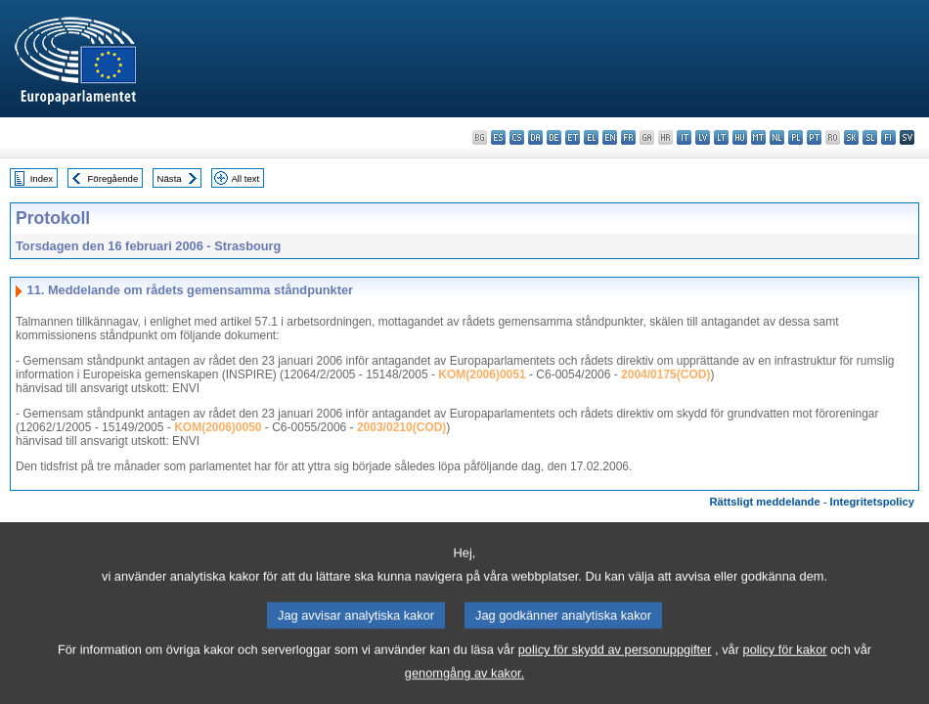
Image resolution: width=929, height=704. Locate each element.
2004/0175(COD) (665, 374)
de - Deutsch (554, 137)
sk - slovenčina (851, 137)
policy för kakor (785, 666)
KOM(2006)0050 (217, 427)
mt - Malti (758, 137)
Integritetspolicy (872, 501)
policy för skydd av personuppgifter (615, 666)
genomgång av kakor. (464, 689)
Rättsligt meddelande (764, 501)
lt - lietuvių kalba (721, 137)
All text (245, 178)
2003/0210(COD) (401, 427)
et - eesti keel (572, 137)
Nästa (169, 178)
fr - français (628, 137)
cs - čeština (516, 137)
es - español (498, 137)
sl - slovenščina (870, 137)
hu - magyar (739, 137)
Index (41, 178)
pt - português (814, 137)
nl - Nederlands (777, 137)
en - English (609, 137)
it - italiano (684, 137)
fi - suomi (888, 137)
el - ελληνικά (591, 137)
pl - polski (795, 137)
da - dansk (535, 137)
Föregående (113, 178)
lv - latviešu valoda (702, 137)
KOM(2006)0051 (481, 374)
